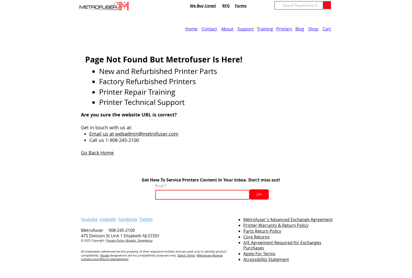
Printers (284, 29)
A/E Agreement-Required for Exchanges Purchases (282, 245)
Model (105, 255)
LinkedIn (108, 219)
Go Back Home (97, 152)
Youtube (89, 219)
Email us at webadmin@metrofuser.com (133, 134)
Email (160, 186)
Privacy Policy (115, 240)
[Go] (327, 5)
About (227, 29)
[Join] (259, 194)
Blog (299, 29)
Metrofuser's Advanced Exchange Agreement (288, 219)
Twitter (146, 219)
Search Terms (186, 255)
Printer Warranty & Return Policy (275, 225)
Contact (209, 29)
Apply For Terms (259, 253)
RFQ (226, 5)
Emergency (145, 240)
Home (191, 29)
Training (265, 29)
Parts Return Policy (262, 231)
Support (246, 29)
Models (132, 240)
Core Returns (256, 237)
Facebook (127, 219)
